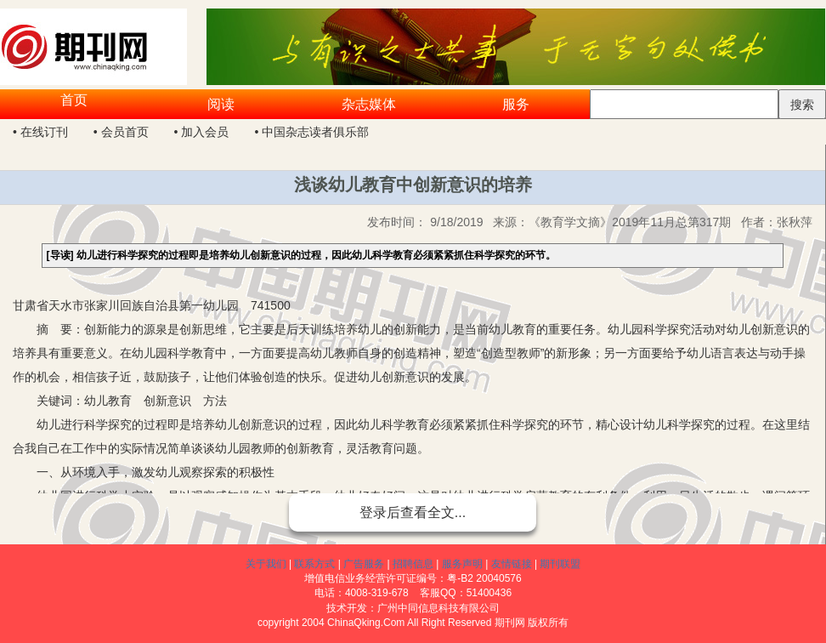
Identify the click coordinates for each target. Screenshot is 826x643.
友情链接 (511, 564)
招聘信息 (413, 564)
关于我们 (266, 564)
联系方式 (314, 564)
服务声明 (462, 564)
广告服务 (363, 564)
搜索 (802, 104)
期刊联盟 (560, 564)
